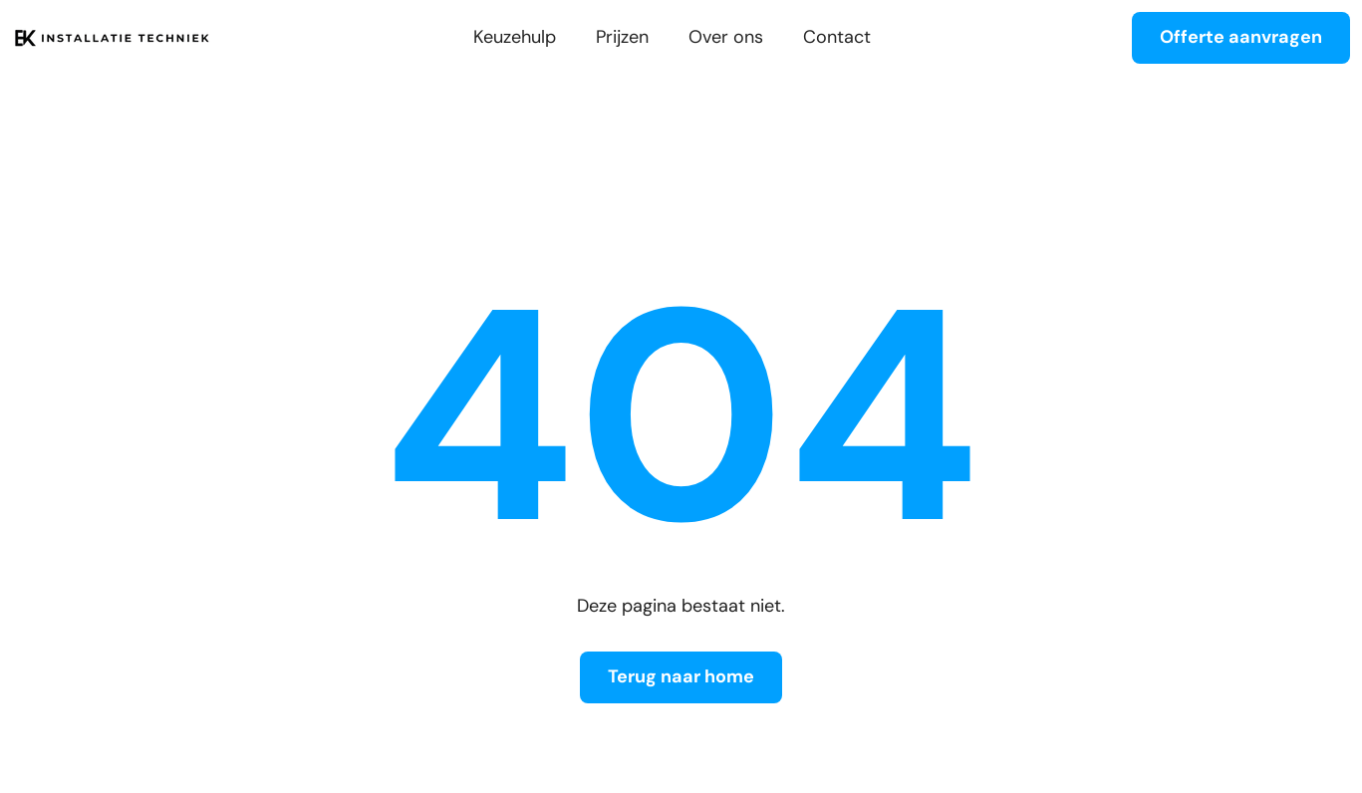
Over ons (725, 37)
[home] (111, 38)
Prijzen (622, 37)
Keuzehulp (514, 37)
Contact (837, 37)
